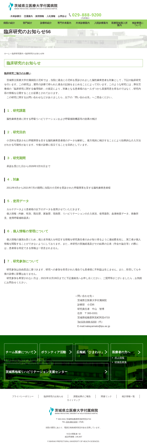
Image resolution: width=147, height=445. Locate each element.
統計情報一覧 (128, 396)
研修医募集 (121, 362)
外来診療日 (15, 16)
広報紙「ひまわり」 (90, 352)
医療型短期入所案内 (119, 24)
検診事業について (138, 24)
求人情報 (119, 357)
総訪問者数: (70, 437)
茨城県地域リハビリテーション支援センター (36, 371)
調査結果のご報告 (82, 396)
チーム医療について (20, 352)
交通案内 (28, 16)
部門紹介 (27, 23)
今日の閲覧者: (72, 434)
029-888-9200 (72, 422)
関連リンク (106, 396)
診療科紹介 (46, 23)
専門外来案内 (64, 23)
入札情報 (51, 16)
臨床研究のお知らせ (53, 396)
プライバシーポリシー (23, 396)
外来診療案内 (83, 23)
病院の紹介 (9, 23)
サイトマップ (73, 400)
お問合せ (62, 16)
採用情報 (39, 16)
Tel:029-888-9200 (86, 322)
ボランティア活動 (53, 352)
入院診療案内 (101, 23)
